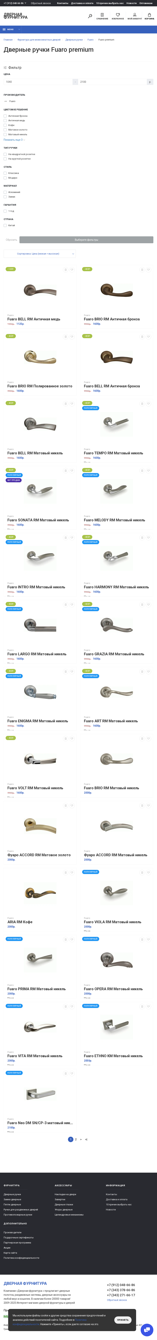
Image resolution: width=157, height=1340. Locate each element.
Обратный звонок (41, 3)
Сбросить (11, 239)
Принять (123, 1320)
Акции (7, 1247)
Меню (8, 29)
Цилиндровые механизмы (69, 1214)
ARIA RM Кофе (19, 922)
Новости (131, 3)
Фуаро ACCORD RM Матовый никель (115, 855)
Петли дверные (12, 1204)
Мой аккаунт (135, 16)
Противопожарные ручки (18, 1214)
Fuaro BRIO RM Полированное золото (39, 386)
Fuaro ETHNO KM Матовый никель (113, 1056)
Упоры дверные (64, 1209)
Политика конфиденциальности (21, 1257)
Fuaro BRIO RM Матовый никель (111, 788)
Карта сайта (10, 1252)
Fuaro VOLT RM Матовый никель (35, 788)
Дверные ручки (12, 1194)
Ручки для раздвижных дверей (21, 1209)
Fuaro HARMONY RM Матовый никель (116, 587)
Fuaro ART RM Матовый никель (111, 721)
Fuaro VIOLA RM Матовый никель (112, 922)
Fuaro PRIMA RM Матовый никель (36, 989)
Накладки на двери (65, 1194)
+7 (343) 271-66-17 (121, 1295)
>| (86, 1139)
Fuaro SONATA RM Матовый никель (38, 520)
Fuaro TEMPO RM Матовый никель (113, 453)
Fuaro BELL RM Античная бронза (112, 386)
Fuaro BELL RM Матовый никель (35, 453)
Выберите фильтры (86, 239)
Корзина (149, 16)
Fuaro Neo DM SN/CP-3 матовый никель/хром (41, 1123)
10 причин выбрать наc (110, 3)
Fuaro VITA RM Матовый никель (35, 1056)
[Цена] (38, 82)
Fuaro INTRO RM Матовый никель (36, 587)
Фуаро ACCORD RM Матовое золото (39, 855)
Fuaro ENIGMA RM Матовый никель (37, 721)
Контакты (62, 3)
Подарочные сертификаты (19, 1237)
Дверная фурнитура (16, 16)
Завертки (60, 1199)
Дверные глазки (64, 1204)
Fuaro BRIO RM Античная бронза (112, 319)
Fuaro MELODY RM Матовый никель (114, 520)
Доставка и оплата (82, 3)
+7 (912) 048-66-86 (13, 3)
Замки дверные (12, 1199)
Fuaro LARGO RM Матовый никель (37, 654)
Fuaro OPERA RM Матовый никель (113, 989)
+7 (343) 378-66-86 (121, 1290)
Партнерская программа (17, 1242)
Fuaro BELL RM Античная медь (33, 319)
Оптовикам (145, 3)
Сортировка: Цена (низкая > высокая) (38, 253)
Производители (12, 1232)
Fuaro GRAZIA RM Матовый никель (114, 654)
